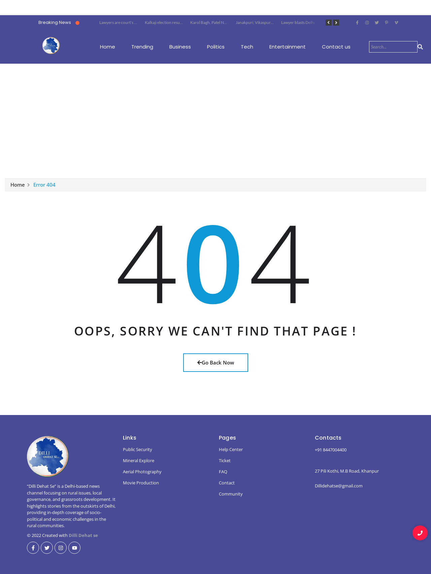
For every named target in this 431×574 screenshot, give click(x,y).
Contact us (336, 46)
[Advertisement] (215, 121)
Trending (142, 46)
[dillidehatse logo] (51, 45)
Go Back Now (215, 362)
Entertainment (287, 46)
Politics (216, 46)
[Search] (393, 47)
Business (180, 46)
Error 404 (44, 186)
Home (107, 46)
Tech (247, 46)
